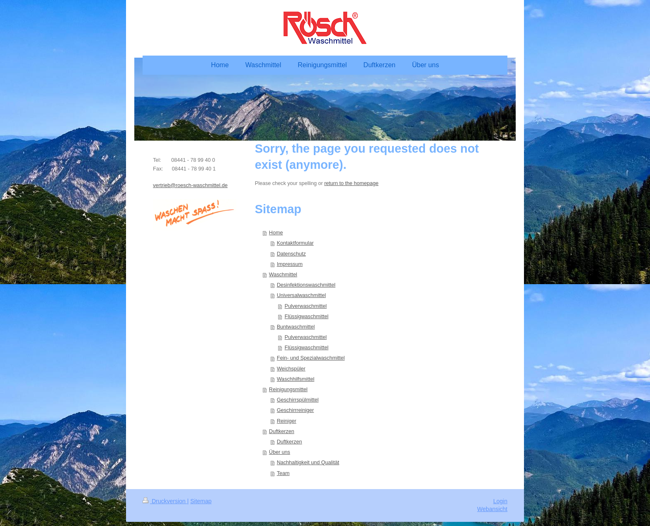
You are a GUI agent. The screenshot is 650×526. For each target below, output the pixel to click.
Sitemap (200, 501)
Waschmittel (283, 275)
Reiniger (286, 421)
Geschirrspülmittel (298, 400)
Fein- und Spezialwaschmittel (311, 358)
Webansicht (492, 509)
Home (276, 233)
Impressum (290, 264)
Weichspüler (291, 369)
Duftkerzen (281, 431)
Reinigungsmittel (288, 389)
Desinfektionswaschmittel (306, 285)
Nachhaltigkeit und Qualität (308, 462)
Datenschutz (291, 254)
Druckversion (165, 501)
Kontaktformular (295, 243)
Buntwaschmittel (296, 327)
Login (500, 501)
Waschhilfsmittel (296, 379)
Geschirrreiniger (295, 410)
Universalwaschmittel (301, 295)
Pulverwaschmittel (306, 306)
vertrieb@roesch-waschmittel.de (190, 185)
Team (283, 473)
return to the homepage (351, 183)
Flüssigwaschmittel (307, 316)
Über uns (279, 452)
